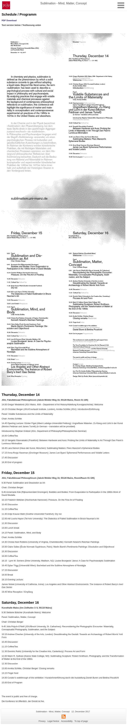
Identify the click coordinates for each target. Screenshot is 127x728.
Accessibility (67, 721)
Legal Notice (53, 721)
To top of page (81, 721)
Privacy (42, 721)
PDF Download (9, 20)
